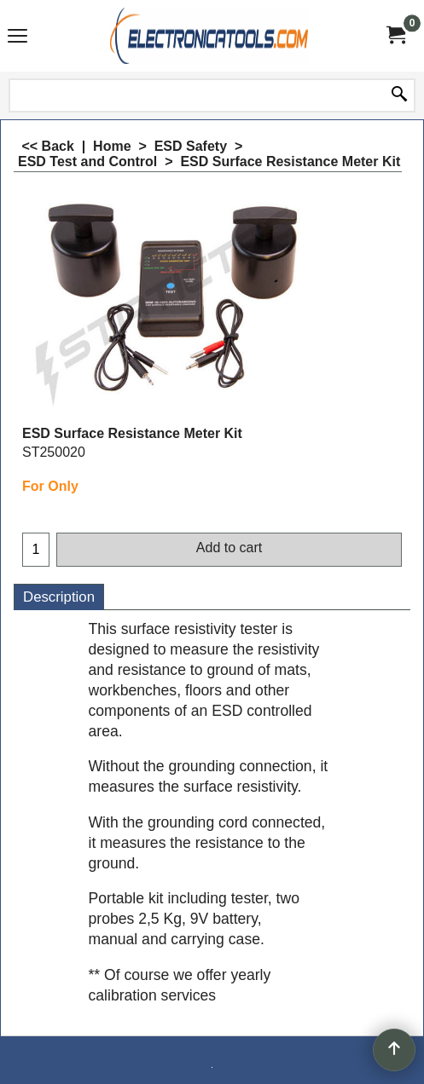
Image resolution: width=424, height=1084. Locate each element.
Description (59, 597)
